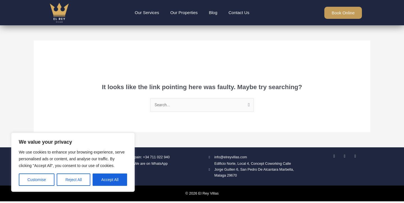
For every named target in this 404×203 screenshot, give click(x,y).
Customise (36, 179)
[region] (73, 162)
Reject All (73, 179)
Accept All (109, 179)
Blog (213, 12)
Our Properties (184, 12)
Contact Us (239, 12)
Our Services (147, 12)
